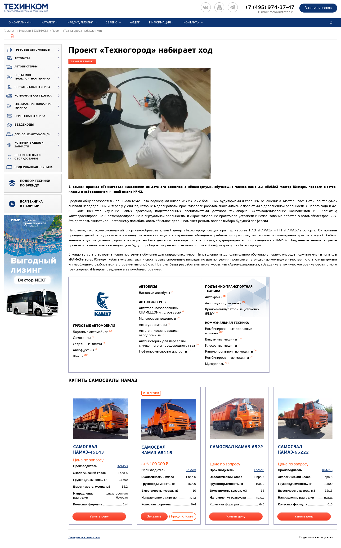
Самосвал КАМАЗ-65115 (156, 450)
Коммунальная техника (28, 95)
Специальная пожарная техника (28, 106)
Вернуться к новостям (84, 537)
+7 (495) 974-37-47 (270, 7)
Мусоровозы (217, 364)
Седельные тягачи (89, 344)
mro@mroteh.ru (282, 12)
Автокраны (215, 297)
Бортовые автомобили (92, 332)
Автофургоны (85, 350)
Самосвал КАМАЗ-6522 (236, 447)
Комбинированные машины (228, 358)
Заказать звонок (318, 8)
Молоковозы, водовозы (159, 319)
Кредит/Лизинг (182, 516)
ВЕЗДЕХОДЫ (19, 125)
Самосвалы (83, 338)
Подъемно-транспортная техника (27, 77)
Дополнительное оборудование (22, 157)
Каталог (48, 22)
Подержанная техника (28, 167)
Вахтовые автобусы (156, 293)
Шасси (80, 356)
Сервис (111, 22)
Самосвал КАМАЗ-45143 (88, 449)
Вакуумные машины (223, 339)
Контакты (191, 22)
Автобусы (17, 58)
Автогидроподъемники (225, 303)
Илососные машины (222, 346)
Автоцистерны (20, 67)
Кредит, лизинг (80, 22)
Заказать (154, 516)
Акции (135, 22)
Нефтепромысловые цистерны (164, 351)
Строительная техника (27, 87)
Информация (160, 22)
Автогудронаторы (154, 325)
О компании (19, 22)
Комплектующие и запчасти (24, 144)
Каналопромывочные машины (230, 351)
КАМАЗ (122, 466)
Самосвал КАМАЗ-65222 (293, 449)
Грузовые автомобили (27, 50)
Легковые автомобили (27, 134)
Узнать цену (99, 516)
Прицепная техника (24, 116)
